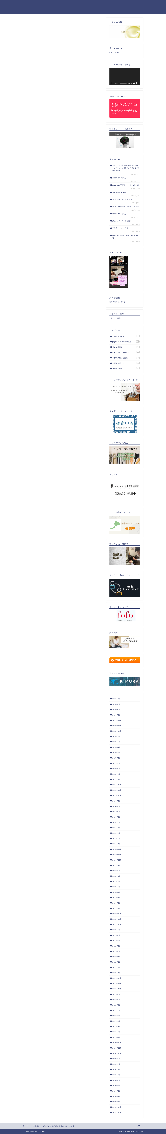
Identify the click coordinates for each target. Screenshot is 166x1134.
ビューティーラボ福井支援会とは (108, 7)
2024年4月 (116, 828)
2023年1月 (116, 908)
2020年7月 (116, 1069)
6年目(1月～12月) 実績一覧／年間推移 (125, 237)
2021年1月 (116, 1037)
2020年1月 (116, 1102)
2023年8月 (116, 871)
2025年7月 (116, 747)
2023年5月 (116, 887)
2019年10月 (117, 1112)
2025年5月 (116, 758)
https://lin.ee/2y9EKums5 (36, 441)
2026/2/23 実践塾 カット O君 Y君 (125, 185)
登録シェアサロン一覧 (112, 3)
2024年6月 (116, 817)
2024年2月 (116, 838)
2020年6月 (116, 1075)
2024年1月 (116, 844)
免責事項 (42, 1131)
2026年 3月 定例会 (119, 178)
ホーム (53, 3)
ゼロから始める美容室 (126, 352)
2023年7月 (116, 876)
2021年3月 (116, 1026)
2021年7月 (116, 1005)
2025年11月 (117, 726)
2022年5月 (116, 951)
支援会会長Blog (126, 363)
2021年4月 (116, 1021)
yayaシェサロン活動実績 (126, 341)
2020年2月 (116, 1096)
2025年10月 (117, 731)
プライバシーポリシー (30, 1131)
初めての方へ (66, 3)
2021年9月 (116, 994)
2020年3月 (116, 1091)
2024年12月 (117, 785)
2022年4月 (116, 957)
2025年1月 (116, 779)
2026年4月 (116, 699)
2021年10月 (117, 989)
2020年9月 (116, 1059)
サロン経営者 (30, 22)
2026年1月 (116, 715)
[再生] (112, 83)
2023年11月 (117, 855)
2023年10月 (117, 860)
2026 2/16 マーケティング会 (122, 199)
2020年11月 (117, 1048)
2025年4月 (116, 763)
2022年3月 (116, 962)
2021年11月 (117, 983)
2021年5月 (116, 1016)
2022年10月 (117, 924)
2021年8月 (116, 1000)
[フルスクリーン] (137, 83)
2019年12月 (117, 1107)
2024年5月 (116, 822)
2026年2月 (116, 710)
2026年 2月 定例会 (119, 192)
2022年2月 (116, 967)
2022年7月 (116, 940)
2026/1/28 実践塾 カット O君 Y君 (125, 206)
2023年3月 (116, 897)
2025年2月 (116, 774)
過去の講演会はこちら (117, 302)
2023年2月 (116, 903)
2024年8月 (116, 806)
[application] (124, 76)
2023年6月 (116, 881)
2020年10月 (117, 1053)
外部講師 (54, 7)
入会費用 (66, 7)
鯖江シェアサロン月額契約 (121, 221)
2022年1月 (116, 973)
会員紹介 (95, 3)
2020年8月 (116, 1064)
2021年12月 (117, 978)
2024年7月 (116, 812)
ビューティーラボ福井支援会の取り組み (66, 12)
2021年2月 (116, 1032)
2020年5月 (116, 1080)
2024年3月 (116, 833)
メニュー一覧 (131, 3)
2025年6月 (116, 752)
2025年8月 (116, 742)
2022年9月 (116, 930)
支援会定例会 (126, 368)
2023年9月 (116, 865)
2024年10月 (117, 795)
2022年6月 (116, 946)
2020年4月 (116, 1085)
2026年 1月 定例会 (119, 214)
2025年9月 (116, 736)
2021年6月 (116, 1010)
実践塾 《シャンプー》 (120, 228)
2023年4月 (116, 892)
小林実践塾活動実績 (126, 358)
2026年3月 (116, 704)
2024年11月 (117, 790)
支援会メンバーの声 (82, 7)
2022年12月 (117, 914)
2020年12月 (117, 1042)
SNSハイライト (126, 336)
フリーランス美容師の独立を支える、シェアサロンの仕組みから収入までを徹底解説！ (125, 168)
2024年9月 (116, 801)
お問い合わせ (91, 12)
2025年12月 (117, 720)
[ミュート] (134, 83)
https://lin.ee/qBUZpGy (35, 428)
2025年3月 (116, 769)
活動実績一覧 (82, 3)
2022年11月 (117, 919)
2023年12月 (117, 849)
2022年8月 (116, 935)
